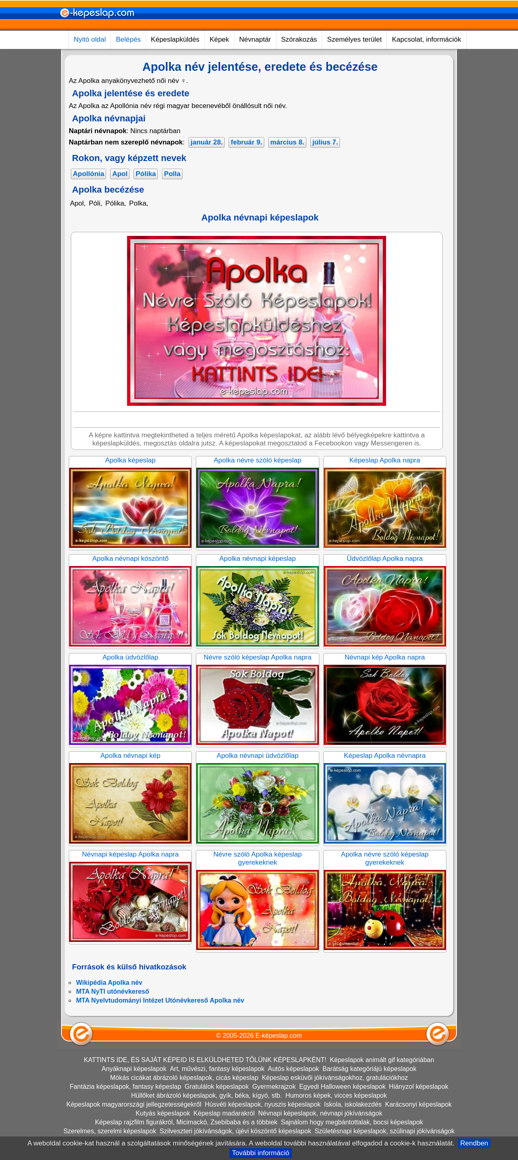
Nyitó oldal (90, 39)
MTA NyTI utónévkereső (112, 991)
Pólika (146, 174)
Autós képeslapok (293, 1068)
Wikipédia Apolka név (109, 982)
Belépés (128, 39)
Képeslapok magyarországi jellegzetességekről (134, 1104)
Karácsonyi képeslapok (418, 1104)
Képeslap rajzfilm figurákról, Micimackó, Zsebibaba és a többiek (186, 1122)
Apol (119, 174)
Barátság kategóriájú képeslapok (369, 1068)
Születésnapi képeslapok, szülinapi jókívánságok (384, 1131)
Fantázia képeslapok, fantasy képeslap (125, 1086)
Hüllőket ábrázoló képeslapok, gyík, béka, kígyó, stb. (206, 1095)
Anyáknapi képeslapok (134, 1068)
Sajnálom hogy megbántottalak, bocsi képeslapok (352, 1122)
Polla (172, 174)
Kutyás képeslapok (163, 1113)
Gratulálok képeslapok (216, 1086)
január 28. (207, 142)
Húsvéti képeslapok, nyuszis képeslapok (263, 1104)
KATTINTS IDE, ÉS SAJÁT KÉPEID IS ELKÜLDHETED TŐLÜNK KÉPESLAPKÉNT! (205, 1059)
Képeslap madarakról (224, 1113)
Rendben (474, 1143)
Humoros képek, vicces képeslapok (336, 1095)
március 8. (287, 142)
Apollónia (88, 174)
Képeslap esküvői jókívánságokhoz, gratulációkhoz (335, 1077)
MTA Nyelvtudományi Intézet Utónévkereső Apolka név (160, 1000)
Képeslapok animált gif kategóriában (382, 1059)
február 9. (246, 142)
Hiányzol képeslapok (418, 1086)
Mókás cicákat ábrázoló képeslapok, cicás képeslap (184, 1077)
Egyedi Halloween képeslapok (342, 1086)
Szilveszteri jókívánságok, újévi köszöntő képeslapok (235, 1131)
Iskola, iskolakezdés (353, 1104)
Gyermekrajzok (274, 1086)
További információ (260, 1153)
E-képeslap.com (278, 1035)
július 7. (325, 142)
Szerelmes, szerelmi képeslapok (110, 1131)
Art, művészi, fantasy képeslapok (217, 1068)
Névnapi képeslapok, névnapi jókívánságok (320, 1113)
